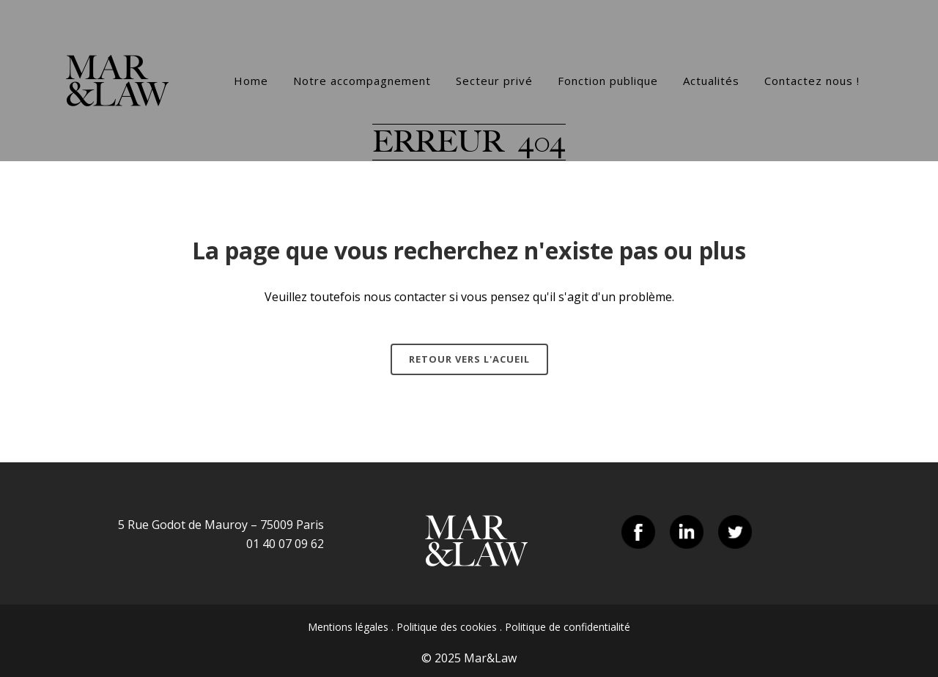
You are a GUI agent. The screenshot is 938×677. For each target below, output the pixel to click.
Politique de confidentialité (567, 627)
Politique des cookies (446, 627)
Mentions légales (348, 627)
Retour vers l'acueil (469, 359)
